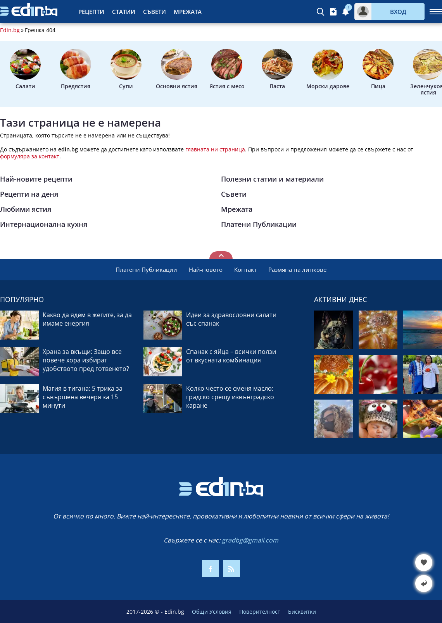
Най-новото (206, 269)
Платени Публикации (259, 224)
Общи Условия (211, 611)
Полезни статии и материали (272, 179)
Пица (378, 69)
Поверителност (259, 611)
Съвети (154, 11)
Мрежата (188, 11)
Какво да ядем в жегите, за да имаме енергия (87, 319)
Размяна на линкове (297, 269)
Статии (123, 11)
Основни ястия (176, 69)
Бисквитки (302, 611)
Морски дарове (327, 69)
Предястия (75, 69)
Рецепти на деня (29, 194)
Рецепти (91, 11)
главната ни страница (215, 149)
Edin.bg (10, 30)
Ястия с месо (227, 69)
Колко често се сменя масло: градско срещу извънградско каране (230, 397)
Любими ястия (25, 209)
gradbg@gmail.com (250, 540)
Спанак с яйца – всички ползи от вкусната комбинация (231, 355)
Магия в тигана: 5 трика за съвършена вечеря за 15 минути (83, 397)
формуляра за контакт (29, 156)
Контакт (245, 269)
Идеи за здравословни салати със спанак (231, 319)
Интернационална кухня (43, 224)
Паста (277, 69)
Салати (25, 69)
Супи (126, 69)
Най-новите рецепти (36, 179)
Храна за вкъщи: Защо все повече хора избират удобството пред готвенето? (86, 360)
